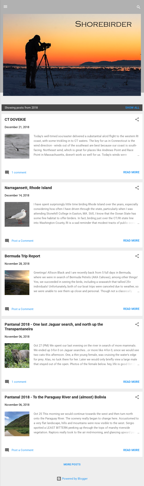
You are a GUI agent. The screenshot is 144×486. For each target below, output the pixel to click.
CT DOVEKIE (15, 119)
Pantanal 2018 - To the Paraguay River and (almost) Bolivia (55, 397)
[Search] (138, 8)
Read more (131, 172)
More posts (72, 464)
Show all (132, 107)
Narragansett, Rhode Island (28, 187)
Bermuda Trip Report (22, 256)
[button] (137, 120)
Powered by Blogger (72, 478)
